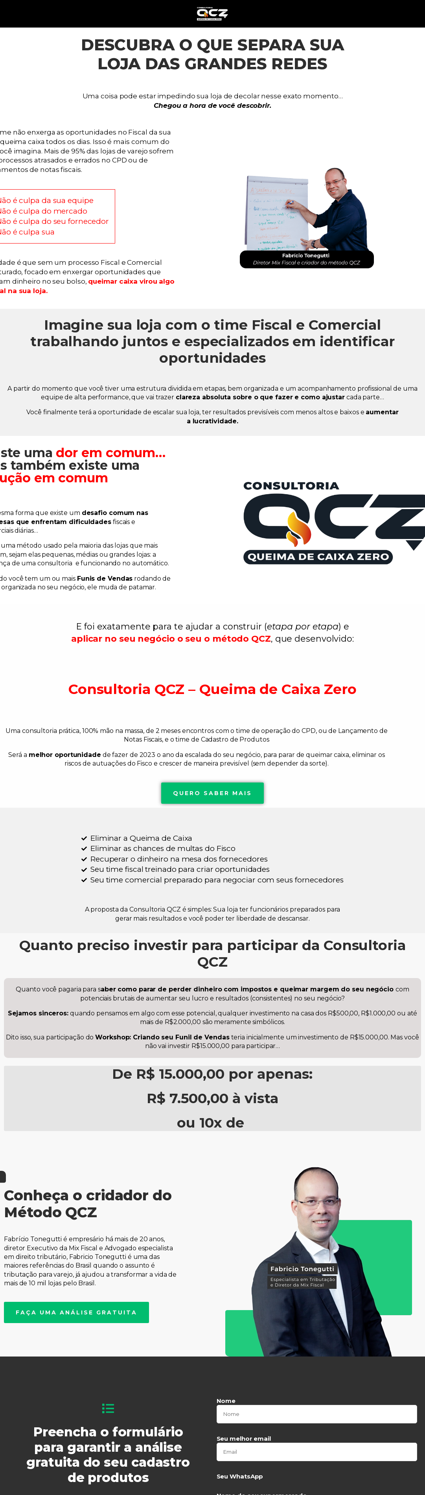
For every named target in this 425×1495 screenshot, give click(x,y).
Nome (226, 1396)
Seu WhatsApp (240, 1471)
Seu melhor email (244, 1434)
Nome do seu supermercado (262, 1491)
